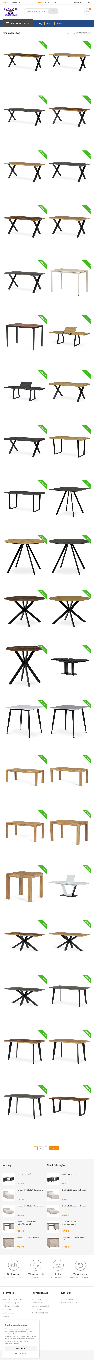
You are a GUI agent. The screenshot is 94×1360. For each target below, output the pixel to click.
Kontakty (5, 1316)
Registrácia (77, 2)
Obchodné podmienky (10, 1306)
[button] (21, 1353)
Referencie (6, 1309)
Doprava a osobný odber (11, 1302)
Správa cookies (8, 1313)
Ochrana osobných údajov (12, 1299)
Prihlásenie (87, 2)
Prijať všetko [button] (20, 1348)
